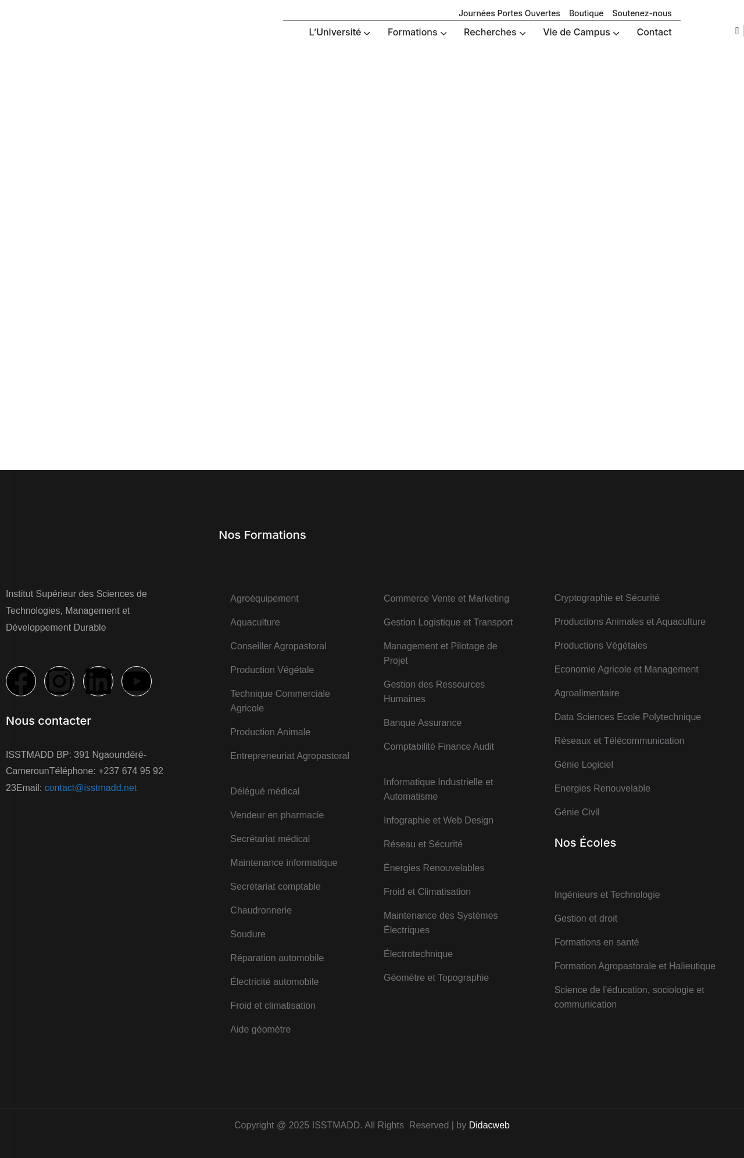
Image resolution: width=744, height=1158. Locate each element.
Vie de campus (360, 183)
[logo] (31, 22)
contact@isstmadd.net (91, 788)
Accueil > (308, 183)
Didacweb (489, 1125)
